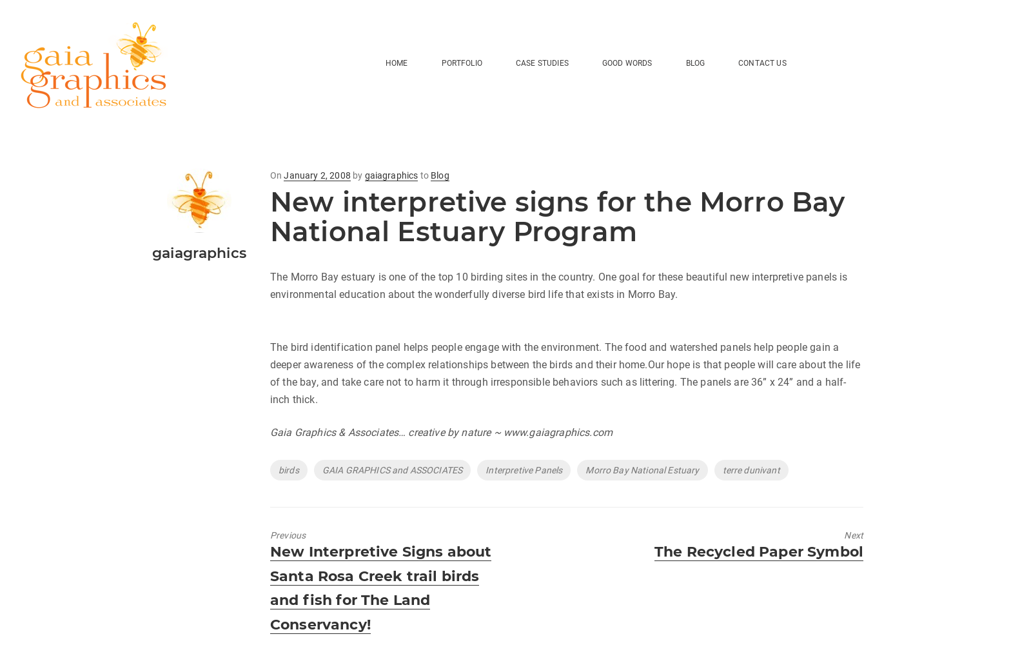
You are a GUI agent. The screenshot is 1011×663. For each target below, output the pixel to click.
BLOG (695, 63)
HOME (397, 63)
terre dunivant (751, 470)
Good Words (627, 63)
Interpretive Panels (524, 470)
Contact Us (762, 63)
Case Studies (542, 63)
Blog (440, 175)
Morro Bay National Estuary (642, 470)
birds (289, 470)
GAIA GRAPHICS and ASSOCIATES (392, 470)
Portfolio (462, 63)
